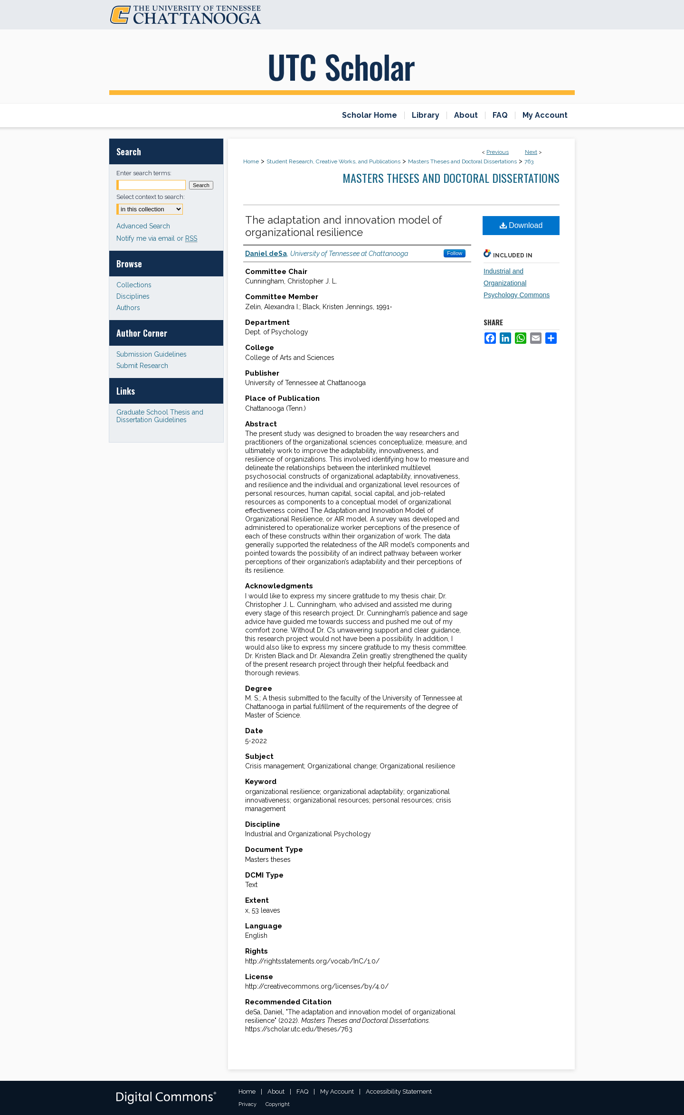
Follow (454, 253)
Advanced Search (143, 226)
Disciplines (133, 296)
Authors (128, 308)
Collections (134, 285)
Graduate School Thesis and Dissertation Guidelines (159, 416)
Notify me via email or (156, 238)
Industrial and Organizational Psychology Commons (517, 283)
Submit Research (142, 365)
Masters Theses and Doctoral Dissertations (462, 161)
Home (251, 161)
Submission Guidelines (151, 354)
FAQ (302, 1091)
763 (528, 161)
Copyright (278, 1104)
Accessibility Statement (399, 1091)
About (276, 1091)
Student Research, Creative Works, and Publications (333, 161)
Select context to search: (150, 196)
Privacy (247, 1104)
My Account (337, 1091)
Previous (497, 152)
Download (521, 225)
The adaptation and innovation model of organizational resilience (343, 226)
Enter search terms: (143, 173)
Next (531, 152)
